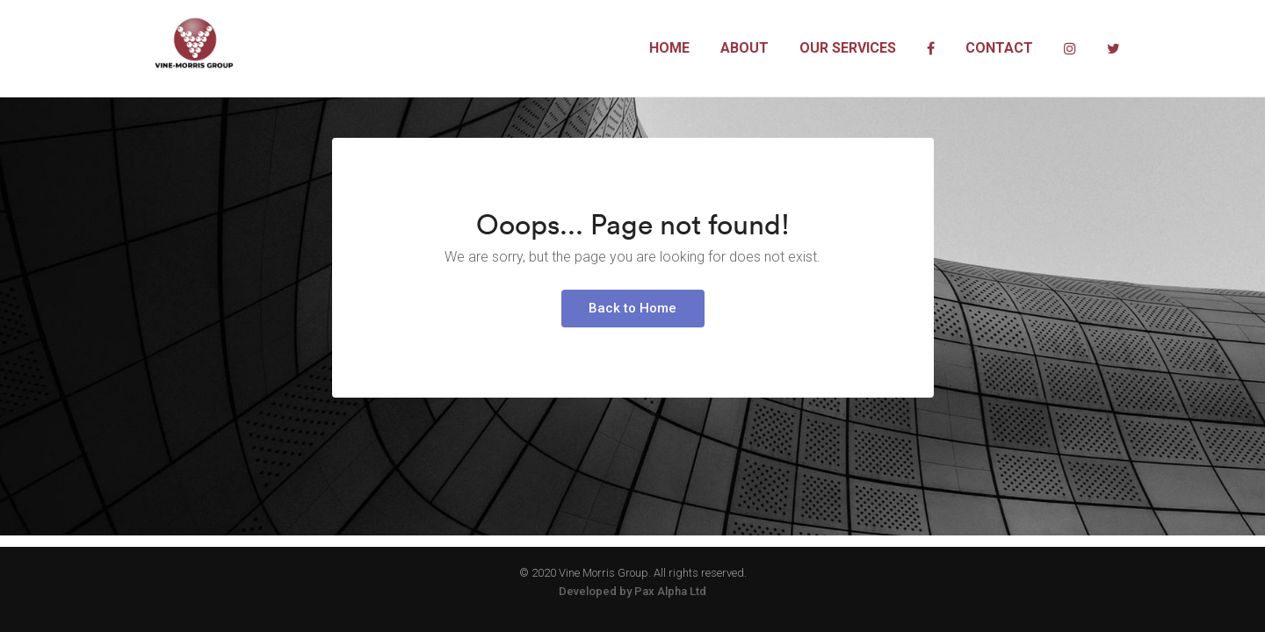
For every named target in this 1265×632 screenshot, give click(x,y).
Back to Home (632, 356)
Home (669, 48)
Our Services (847, 48)
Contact (999, 48)
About (744, 48)
